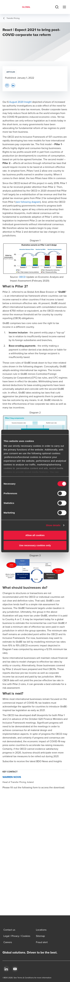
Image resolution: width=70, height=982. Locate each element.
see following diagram (28, 201)
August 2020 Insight (20, 102)
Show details (53, 525)
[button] (7, 85)
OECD (22, 277)
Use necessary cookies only (35, 545)
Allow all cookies (35, 535)
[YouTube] (15, 969)
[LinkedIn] (6, 969)
